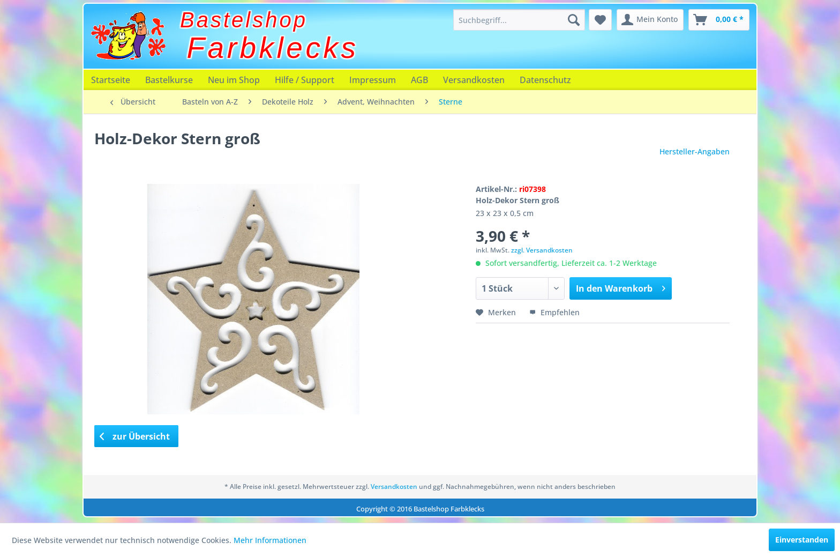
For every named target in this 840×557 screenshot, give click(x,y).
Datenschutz (545, 80)
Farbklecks (273, 47)
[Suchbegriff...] (519, 20)
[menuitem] (519, 20)
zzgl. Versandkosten (542, 250)
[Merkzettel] (600, 20)
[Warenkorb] (718, 20)
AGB (419, 80)
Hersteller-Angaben (694, 151)
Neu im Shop (234, 80)
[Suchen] (573, 20)
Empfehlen (554, 312)
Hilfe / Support (304, 80)
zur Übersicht (135, 436)
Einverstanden (801, 539)
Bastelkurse (169, 80)
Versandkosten (474, 80)
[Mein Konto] (650, 20)
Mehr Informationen (270, 540)
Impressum (372, 80)
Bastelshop (244, 20)
